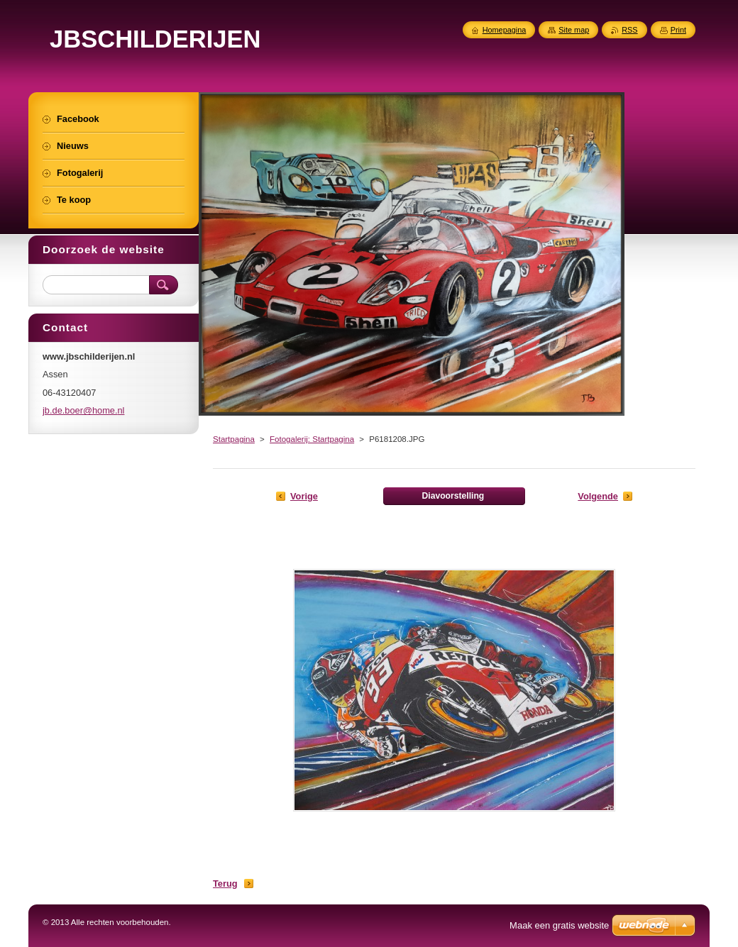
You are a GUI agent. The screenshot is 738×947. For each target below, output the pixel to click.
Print (678, 30)
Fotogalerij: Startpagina (312, 439)
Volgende (598, 496)
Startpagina (234, 439)
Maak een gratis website (559, 925)
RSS (629, 30)
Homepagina (505, 30)
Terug (225, 883)
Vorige (304, 496)
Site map (573, 30)
